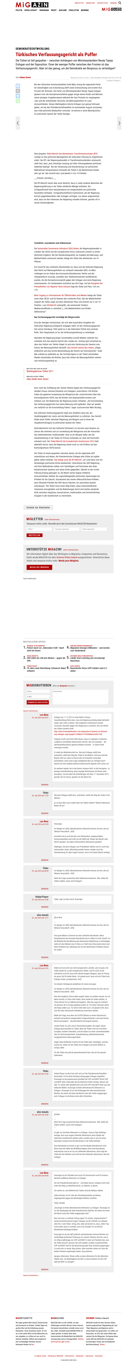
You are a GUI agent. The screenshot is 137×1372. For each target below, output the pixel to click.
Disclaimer (99, 1356)
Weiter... (103, 1344)
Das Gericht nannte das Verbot (80, 347)
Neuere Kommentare (31, 711)
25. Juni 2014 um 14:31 (40, 968)
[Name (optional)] (94, 529)
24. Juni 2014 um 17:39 (40, 796)
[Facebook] (18, 86)
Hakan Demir (25, 77)
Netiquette (63, 686)
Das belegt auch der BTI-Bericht (68, 459)
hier (32, 1344)
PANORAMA (44, 10)
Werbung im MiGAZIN (55, 1356)
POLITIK (19, 10)
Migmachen (90, 3)
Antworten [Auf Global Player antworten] (44, 907)
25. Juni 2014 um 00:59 (40, 871)
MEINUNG (85, 10)
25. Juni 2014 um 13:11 (40, 918)
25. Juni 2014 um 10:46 (40, 900)
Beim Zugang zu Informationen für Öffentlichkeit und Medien (60, 295)
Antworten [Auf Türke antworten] (44, 813)
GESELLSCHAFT (30, 10)
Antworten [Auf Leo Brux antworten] (44, 784)
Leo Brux (44, 714)
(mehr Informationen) (52, 520)
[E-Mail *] (39, 529)
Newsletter (79, 3)
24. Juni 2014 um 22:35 (40, 824)
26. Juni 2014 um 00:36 (40, 1176)
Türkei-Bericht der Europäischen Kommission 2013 (72, 441)
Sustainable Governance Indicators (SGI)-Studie (58, 248)
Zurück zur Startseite (38, 507)
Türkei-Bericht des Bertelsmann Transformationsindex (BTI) (72, 153)
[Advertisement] (68, 29)
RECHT (54, 10)
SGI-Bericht (51, 305)
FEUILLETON (74, 10)
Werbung (113, 3)
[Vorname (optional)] (66, 529)
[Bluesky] (18, 96)
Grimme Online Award (66, 557)
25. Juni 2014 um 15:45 (40, 1074)
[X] (18, 91)
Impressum (89, 1356)
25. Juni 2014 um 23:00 (40, 1115)
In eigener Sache (40, 1356)
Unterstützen (102, 3)
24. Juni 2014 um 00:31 (40, 718)
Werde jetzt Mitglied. (69, 560)
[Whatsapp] (18, 101)
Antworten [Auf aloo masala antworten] (44, 957)
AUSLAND (63, 10)
